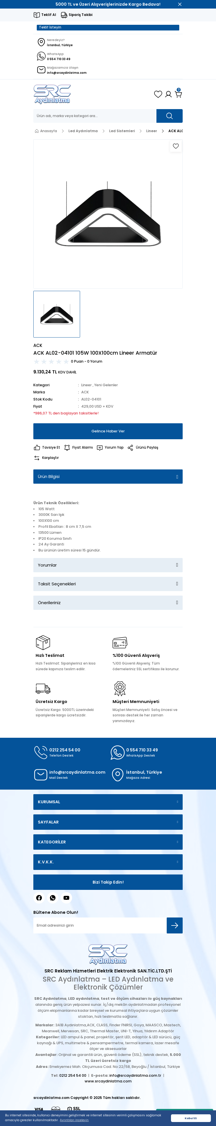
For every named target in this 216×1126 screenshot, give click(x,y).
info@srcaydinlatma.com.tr (135, 1075)
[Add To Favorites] (176, 146)
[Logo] (52, 94)
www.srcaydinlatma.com (108, 1081)
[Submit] (175, 925)
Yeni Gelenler (106, 385)
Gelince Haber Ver (108, 431)
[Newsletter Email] (108, 925)
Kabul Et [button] (191, 1118)
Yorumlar (47, 565)
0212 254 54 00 (72, 1075)
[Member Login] (168, 94)
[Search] (108, 116)
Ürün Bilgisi (49, 476)
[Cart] (179, 94)
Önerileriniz (49, 603)
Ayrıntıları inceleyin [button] (74, 1120)
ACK (85, 392)
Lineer (86, 385)
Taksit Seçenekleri (57, 584)
